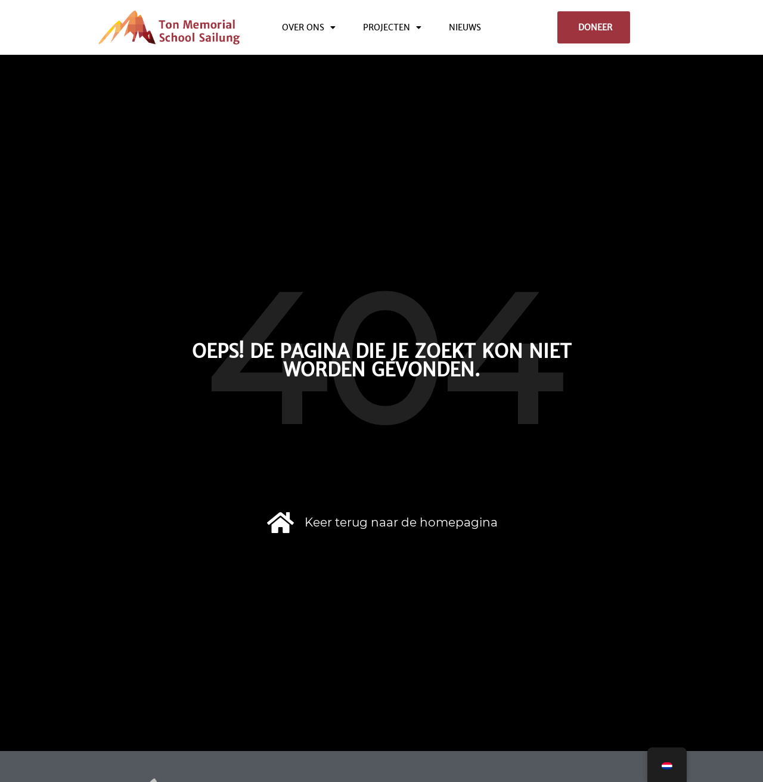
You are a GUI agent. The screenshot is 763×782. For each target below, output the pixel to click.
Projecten (392, 27)
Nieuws (465, 27)
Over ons (309, 27)
